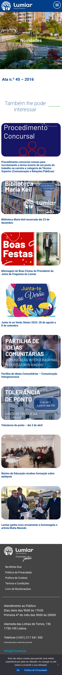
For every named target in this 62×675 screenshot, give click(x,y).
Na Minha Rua (13, 566)
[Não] (58, 664)
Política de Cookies (16, 577)
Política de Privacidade (18, 572)
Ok (18, 670)
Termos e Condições (17, 583)
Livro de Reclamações (18, 589)
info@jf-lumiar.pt (15, 651)
